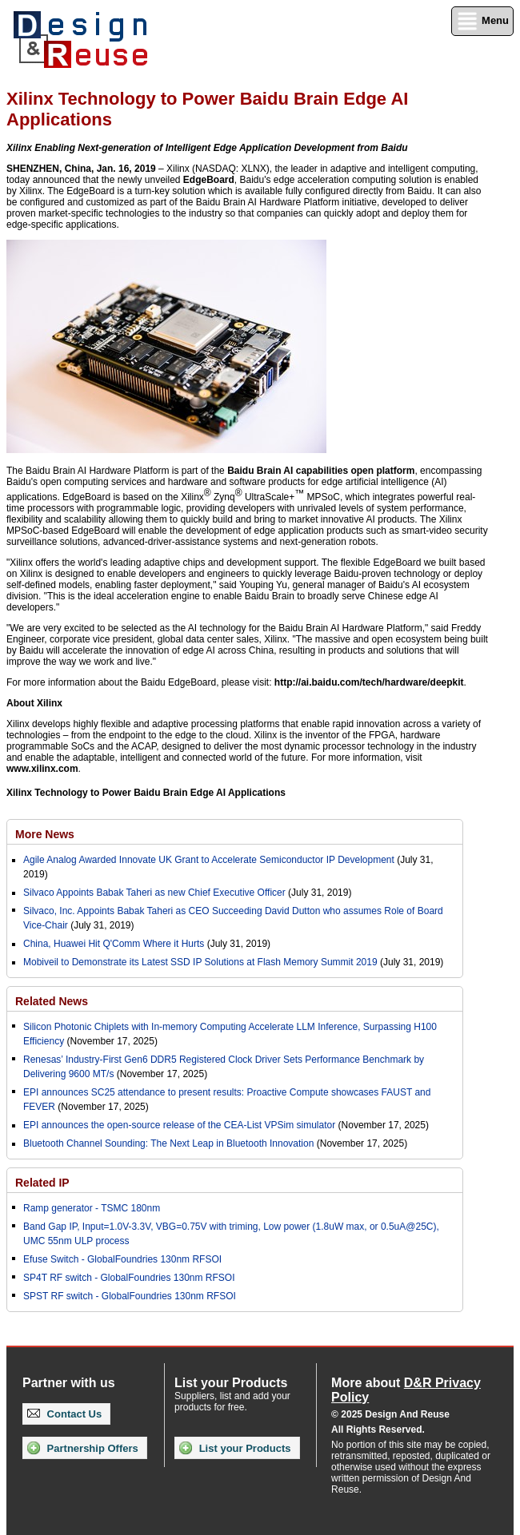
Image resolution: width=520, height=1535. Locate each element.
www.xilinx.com (42, 768)
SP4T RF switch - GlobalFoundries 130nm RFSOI (129, 1277)
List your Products (234, 1448)
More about (406, 1390)
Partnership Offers (82, 1448)
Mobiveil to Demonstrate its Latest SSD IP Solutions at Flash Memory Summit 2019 (200, 962)
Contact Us (64, 1414)
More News (44, 834)
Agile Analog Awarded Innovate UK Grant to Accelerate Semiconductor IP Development (208, 859)
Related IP (42, 1182)
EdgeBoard (208, 179)
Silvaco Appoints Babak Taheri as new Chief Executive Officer (154, 892)
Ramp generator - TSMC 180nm (91, 1208)
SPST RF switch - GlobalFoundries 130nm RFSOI (129, 1296)
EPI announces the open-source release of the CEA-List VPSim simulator (179, 1125)
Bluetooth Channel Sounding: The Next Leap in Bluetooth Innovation (168, 1143)
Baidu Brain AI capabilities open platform (320, 470)
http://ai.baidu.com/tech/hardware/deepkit (369, 682)
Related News (51, 1001)
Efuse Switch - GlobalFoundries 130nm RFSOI (122, 1259)
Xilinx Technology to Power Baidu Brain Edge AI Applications (146, 792)
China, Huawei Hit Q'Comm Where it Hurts (115, 943)
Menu (482, 21)
